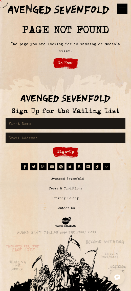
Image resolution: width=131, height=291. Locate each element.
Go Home (65, 63)
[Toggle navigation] (122, 9)
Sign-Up (65, 151)
